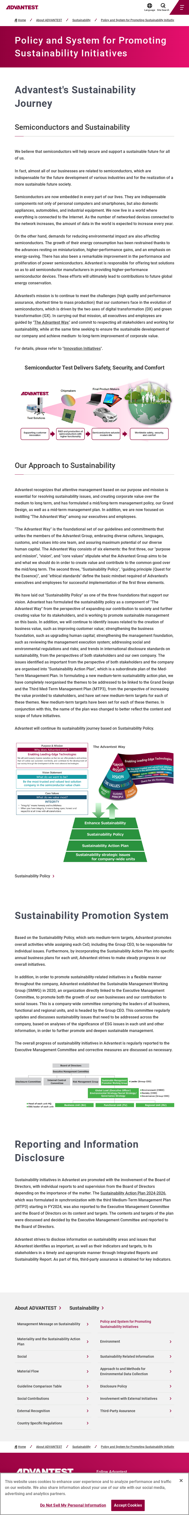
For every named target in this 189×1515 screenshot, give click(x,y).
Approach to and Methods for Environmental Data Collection (124, 1371)
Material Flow (28, 1371)
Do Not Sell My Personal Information (73, 1507)
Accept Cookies (128, 1507)
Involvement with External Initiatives (128, 1399)
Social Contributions (33, 1399)
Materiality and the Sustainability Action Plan (48, 1341)
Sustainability (81, 20)
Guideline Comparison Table (39, 1386)
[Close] (181, 1482)
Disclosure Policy (113, 1386)
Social (22, 1356)
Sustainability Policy (32, 876)
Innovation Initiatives (82, 348)
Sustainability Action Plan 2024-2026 (132, 1193)
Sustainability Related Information (127, 1356)
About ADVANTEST (49, 20)
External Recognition (33, 1411)
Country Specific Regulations (39, 1423)
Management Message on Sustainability (48, 1324)
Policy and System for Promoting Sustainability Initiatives (139, 20)
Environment (110, 1341)
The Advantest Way (51, 322)
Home (22, 20)
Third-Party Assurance (117, 1411)
